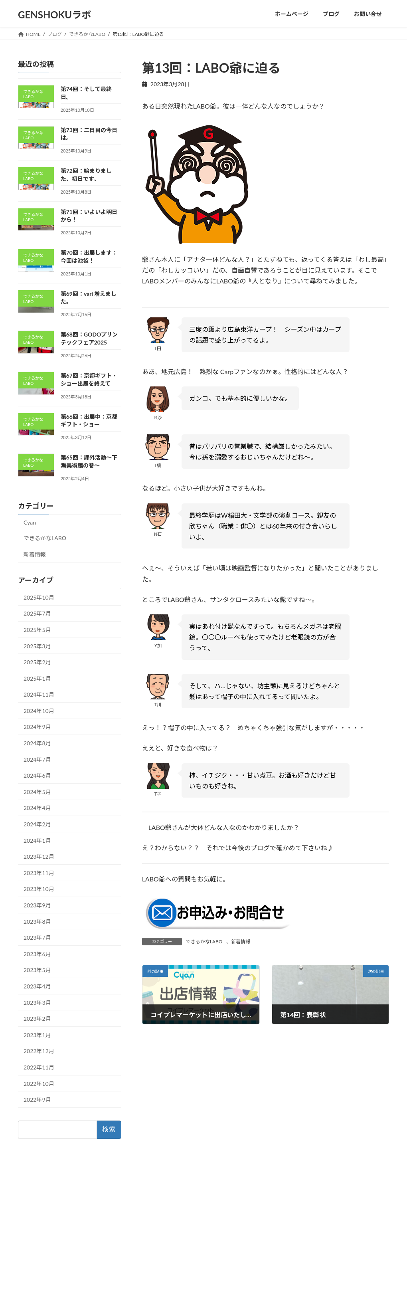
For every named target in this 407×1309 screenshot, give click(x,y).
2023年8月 (37, 921)
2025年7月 (37, 613)
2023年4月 (37, 986)
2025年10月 (39, 597)
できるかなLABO (204, 942)
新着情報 (240, 942)
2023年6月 (37, 953)
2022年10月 (39, 1083)
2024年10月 (39, 710)
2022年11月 (39, 1067)
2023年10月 (39, 888)
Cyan (30, 522)
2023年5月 (37, 969)
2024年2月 (37, 824)
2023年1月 (37, 1034)
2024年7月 (37, 759)
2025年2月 (37, 662)
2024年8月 (37, 743)
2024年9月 (37, 726)
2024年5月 (37, 791)
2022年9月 (37, 1099)
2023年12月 (39, 856)
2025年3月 (37, 645)
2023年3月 (37, 1002)
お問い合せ (162, 1228)
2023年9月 (37, 905)
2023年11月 (39, 872)
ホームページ (164, 1200)
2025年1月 (37, 678)
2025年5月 (37, 629)
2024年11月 (39, 694)
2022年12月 (39, 1051)
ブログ (157, 1214)
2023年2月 (37, 1018)
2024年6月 (37, 775)
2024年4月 (37, 807)
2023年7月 (37, 937)
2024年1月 (37, 840)
